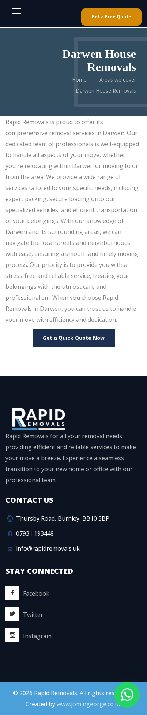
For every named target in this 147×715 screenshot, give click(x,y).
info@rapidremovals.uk (48, 548)
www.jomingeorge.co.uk (89, 704)
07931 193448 (35, 533)
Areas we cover (117, 79)
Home (79, 79)
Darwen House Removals (106, 90)
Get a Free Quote (111, 17)
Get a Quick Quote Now (74, 337)
